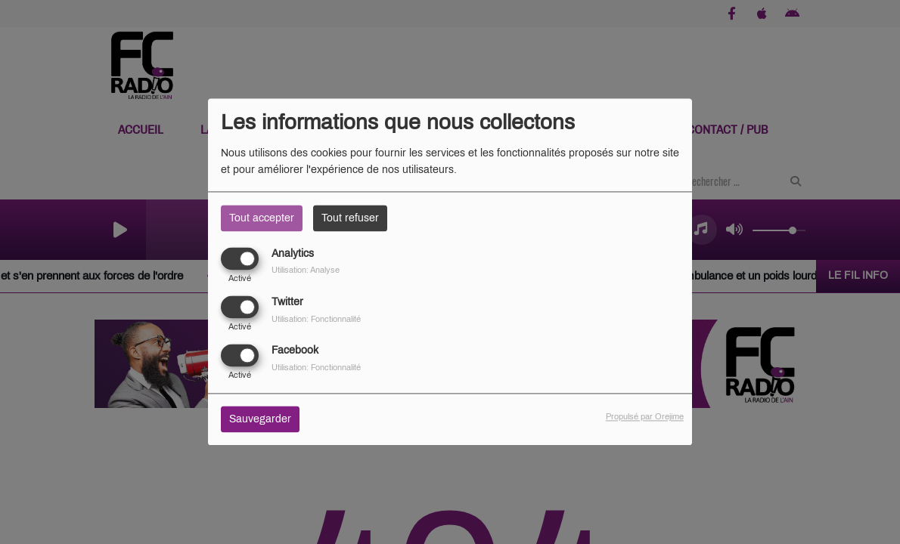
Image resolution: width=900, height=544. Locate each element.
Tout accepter (261, 218)
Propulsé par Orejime (645, 417)
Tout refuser (350, 218)
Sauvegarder (260, 419)
